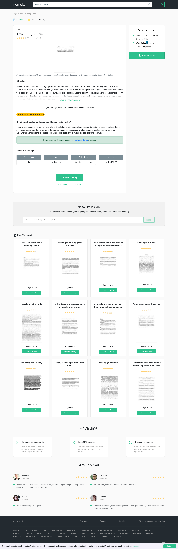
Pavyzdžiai (135, 530)
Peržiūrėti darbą (70, 177)
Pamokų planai (80, 536)
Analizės (16, 530)
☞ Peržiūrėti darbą (79, 140)
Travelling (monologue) (108, 363)
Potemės (149, 533)
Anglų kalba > (18, 14)
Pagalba (103, 521)
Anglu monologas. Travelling (146, 304)
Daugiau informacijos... (70, 100)
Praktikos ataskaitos (107, 533)
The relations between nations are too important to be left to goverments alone (146, 366)
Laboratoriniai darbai (104, 530)
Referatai (73, 533)
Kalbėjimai (17, 536)
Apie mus (83, 521)
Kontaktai (122, 521)
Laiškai (92, 533)
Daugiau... (136, 546)
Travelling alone (30, 14)
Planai (93, 536)
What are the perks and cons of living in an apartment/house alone (108, 246)
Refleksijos (104, 536)
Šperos (29, 533)
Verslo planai (30, 536)
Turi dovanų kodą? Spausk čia (69, 185)
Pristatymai (124, 533)
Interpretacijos (57, 530)
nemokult (20, 4)
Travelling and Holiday (31, 363)
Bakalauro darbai (63, 536)
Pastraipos (137, 533)
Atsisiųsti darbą (147, 55)
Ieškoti (149, 220)
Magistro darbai (46, 536)
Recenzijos (17, 533)
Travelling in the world (31, 304)
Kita (28, 162)
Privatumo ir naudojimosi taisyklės (152, 521)
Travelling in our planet (146, 243)
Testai (39, 533)
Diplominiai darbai (31, 530)
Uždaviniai (61, 533)
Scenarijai (117, 536)
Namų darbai (121, 530)
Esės (44, 530)
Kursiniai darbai (86, 530)
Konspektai (71, 530)
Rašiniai (147, 530)
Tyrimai (49, 533)
